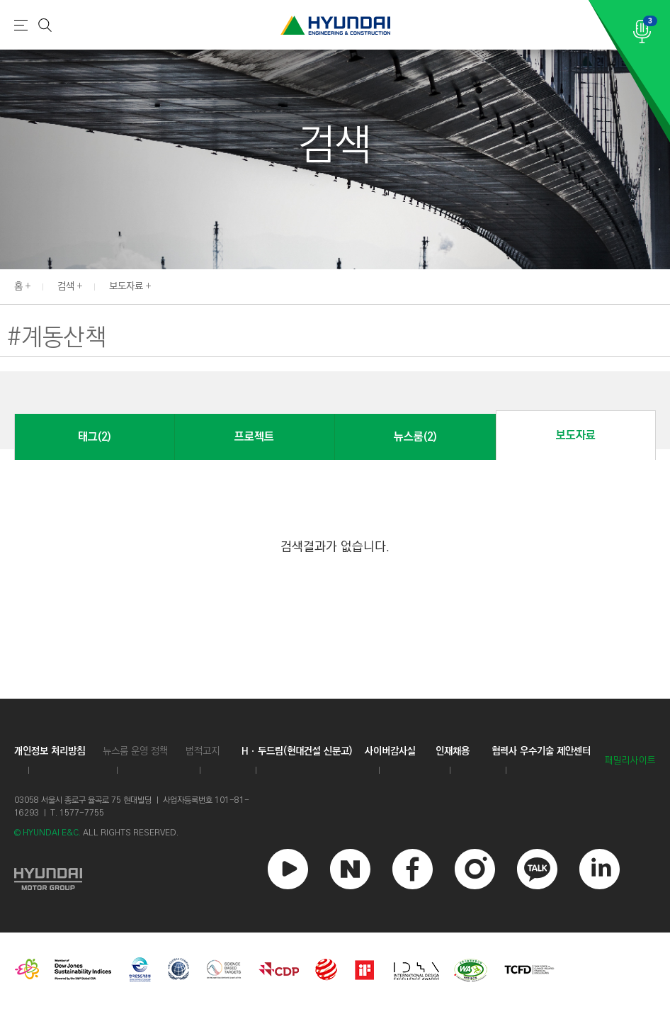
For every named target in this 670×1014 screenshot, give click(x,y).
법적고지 (203, 751)
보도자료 (126, 286)
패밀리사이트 (630, 760)
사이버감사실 (390, 751)
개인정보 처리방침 (49, 751)
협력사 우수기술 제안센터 (541, 751)
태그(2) (94, 437)
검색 (65, 286)
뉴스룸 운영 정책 (135, 751)
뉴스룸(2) (415, 437)
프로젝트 (254, 437)
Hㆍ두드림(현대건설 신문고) (297, 751)
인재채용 (453, 751)
